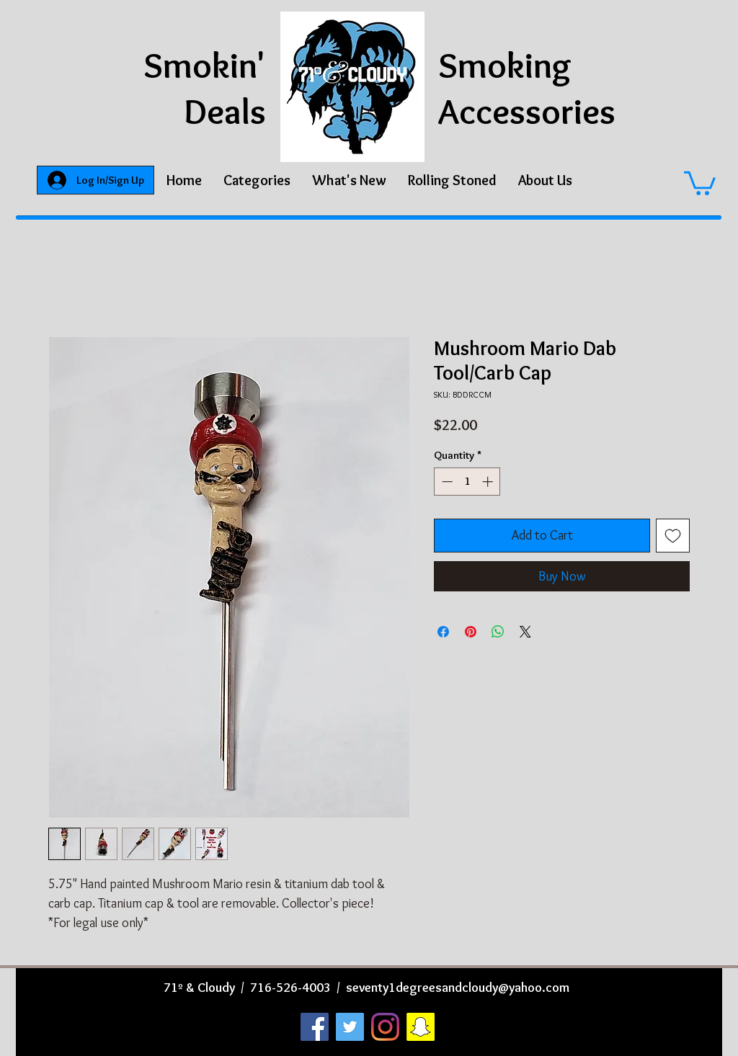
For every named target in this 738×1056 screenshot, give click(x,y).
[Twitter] (350, 1027)
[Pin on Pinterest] (470, 631)
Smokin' (204, 65)
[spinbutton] (467, 481)
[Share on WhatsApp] (498, 631)
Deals (225, 111)
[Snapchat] (420, 1027)
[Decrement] (445, 481)
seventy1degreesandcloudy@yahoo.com (457, 987)
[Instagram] (385, 1027)
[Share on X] (525, 631)
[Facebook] (315, 1027)
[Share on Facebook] (443, 631)
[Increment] (489, 481)
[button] (257, 180)
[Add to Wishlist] (673, 535)
